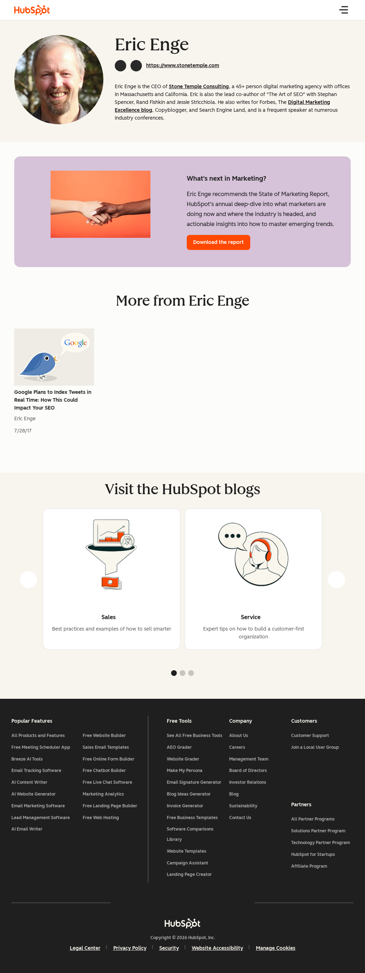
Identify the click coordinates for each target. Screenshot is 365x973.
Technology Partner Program (320, 842)
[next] (336, 579)
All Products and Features (38, 735)
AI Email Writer (26, 829)
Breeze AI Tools (27, 759)
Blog (234, 794)
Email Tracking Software (36, 770)
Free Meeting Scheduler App (40, 747)
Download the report (218, 242)
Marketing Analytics (103, 794)
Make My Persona (184, 770)
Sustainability (243, 805)
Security (169, 948)
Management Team (248, 759)
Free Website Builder (104, 735)
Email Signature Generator (194, 782)
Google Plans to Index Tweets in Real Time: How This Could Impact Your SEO (52, 400)
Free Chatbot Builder (104, 770)
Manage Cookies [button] (275, 948)
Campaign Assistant (187, 863)
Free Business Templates (192, 817)
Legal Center (85, 948)
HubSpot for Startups (313, 854)
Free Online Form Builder (108, 759)
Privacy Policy (129, 948)
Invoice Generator (185, 805)
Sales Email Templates (106, 747)
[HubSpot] (182, 923)
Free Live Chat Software (107, 782)
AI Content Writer (29, 782)
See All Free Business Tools (194, 735)
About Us (238, 735)
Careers (237, 747)
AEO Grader (179, 747)
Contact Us (240, 817)
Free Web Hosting (101, 817)
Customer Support (310, 735)
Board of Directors (248, 770)
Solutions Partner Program (318, 830)
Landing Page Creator (189, 874)
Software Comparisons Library (190, 834)
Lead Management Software (40, 817)
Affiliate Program (309, 866)
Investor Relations (247, 782)
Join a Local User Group (315, 747)
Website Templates (186, 851)
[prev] (28, 579)
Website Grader (183, 759)
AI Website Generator (33, 794)
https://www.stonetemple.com (182, 65)
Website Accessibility (217, 948)
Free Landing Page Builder (110, 805)
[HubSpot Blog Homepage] (32, 10)
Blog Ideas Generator (189, 794)
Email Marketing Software (38, 805)
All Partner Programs (313, 819)
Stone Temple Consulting (199, 87)
